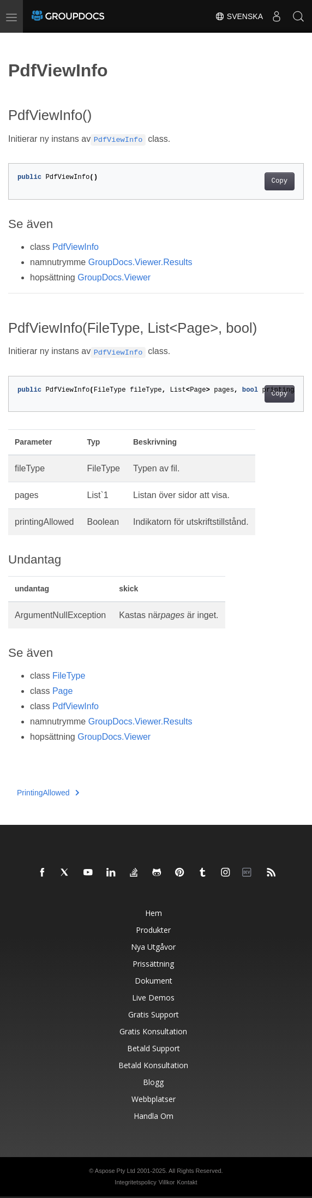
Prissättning (153, 964)
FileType (68, 675)
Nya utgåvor (153, 947)
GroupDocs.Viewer (114, 277)
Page (62, 691)
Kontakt (187, 1182)
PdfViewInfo (75, 246)
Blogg (153, 1082)
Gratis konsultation (153, 1031)
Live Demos (153, 997)
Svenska (239, 16)
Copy (279, 181)
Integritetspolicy (135, 1182)
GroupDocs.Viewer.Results (140, 262)
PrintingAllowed (48, 792)
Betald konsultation (153, 1065)
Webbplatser (153, 1099)
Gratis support (153, 1014)
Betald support (153, 1048)
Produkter (153, 930)
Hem (153, 913)
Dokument (153, 980)
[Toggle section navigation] (17, 42)
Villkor (167, 1182)
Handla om (153, 1116)
